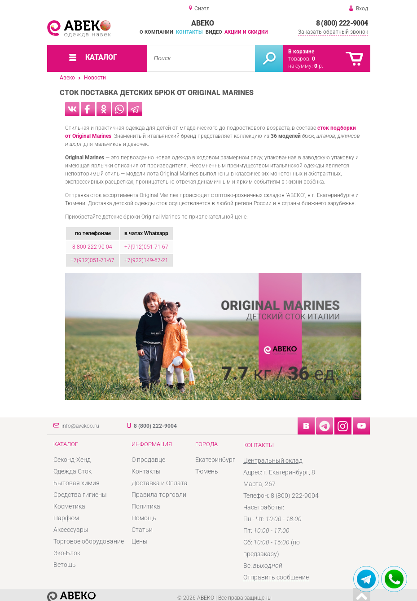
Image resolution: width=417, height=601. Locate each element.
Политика (146, 506)
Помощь (144, 518)
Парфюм (66, 518)
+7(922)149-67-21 (146, 260)
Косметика (69, 506)
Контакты (189, 32)
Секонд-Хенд (72, 459)
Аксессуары (70, 529)
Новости (95, 78)
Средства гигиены (80, 494)
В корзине (301, 51)
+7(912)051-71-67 (146, 247)
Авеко (67, 78)
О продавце (148, 459)
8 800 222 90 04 (92, 247)
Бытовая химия (76, 483)
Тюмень (206, 471)
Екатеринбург (215, 459)
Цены (140, 541)
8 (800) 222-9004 (342, 23)
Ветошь (64, 564)
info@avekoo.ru (80, 426)
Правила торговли (159, 494)
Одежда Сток (72, 471)
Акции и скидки (246, 32)
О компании (156, 32)
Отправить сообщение (276, 577)
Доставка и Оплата (160, 483)
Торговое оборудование (88, 541)
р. (318, 66)
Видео (214, 32)
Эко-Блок (66, 553)
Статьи (142, 529)
